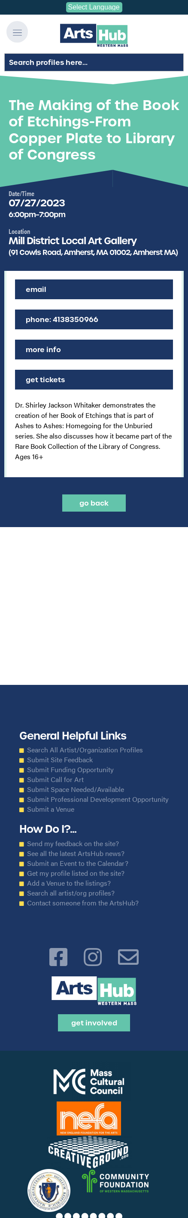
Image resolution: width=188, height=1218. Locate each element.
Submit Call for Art (55, 779)
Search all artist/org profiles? (71, 893)
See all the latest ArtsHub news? (75, 853)
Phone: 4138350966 (62, 319)
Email (36, 289)
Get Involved (94, 1023)
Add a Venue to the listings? (69, 883)
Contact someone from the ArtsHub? (83, 902)
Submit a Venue (50, 809)
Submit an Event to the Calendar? (77, 863)
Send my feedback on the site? (73, 843)
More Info (43, 349)
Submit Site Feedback (60, 759)
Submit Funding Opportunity (70, 769)
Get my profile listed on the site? (75, 873)
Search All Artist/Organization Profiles (85, 749)
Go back (94, 503)
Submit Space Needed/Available (75, 789)
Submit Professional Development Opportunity (98, 799)
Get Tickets (45, 379)
